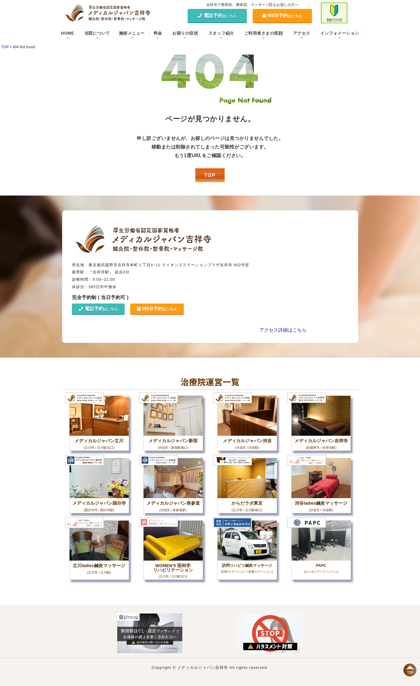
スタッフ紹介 (221, 33)
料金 (158, 33)
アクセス (301, 33)
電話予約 (217, 15)
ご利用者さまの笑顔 (263, 33)
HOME (67, 33)
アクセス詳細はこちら (283, 329)
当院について (97, 33)
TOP (210, 175)
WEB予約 (282, 15)
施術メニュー (132, 33)
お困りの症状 (185, 33)
